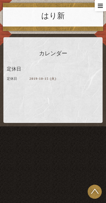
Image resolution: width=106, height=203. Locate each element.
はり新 (53, 16)
